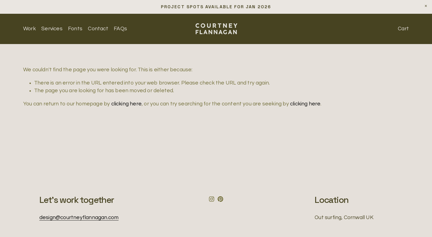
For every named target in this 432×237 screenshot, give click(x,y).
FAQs (120, 28)
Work (29, 28)
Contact (98, 28)
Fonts (75, 28)
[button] (426, 6)
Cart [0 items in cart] (403, 28)
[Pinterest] (220, 199)
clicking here (126, 104)
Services (52, 28)
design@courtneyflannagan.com (78, 217)
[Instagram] (211, 199)
